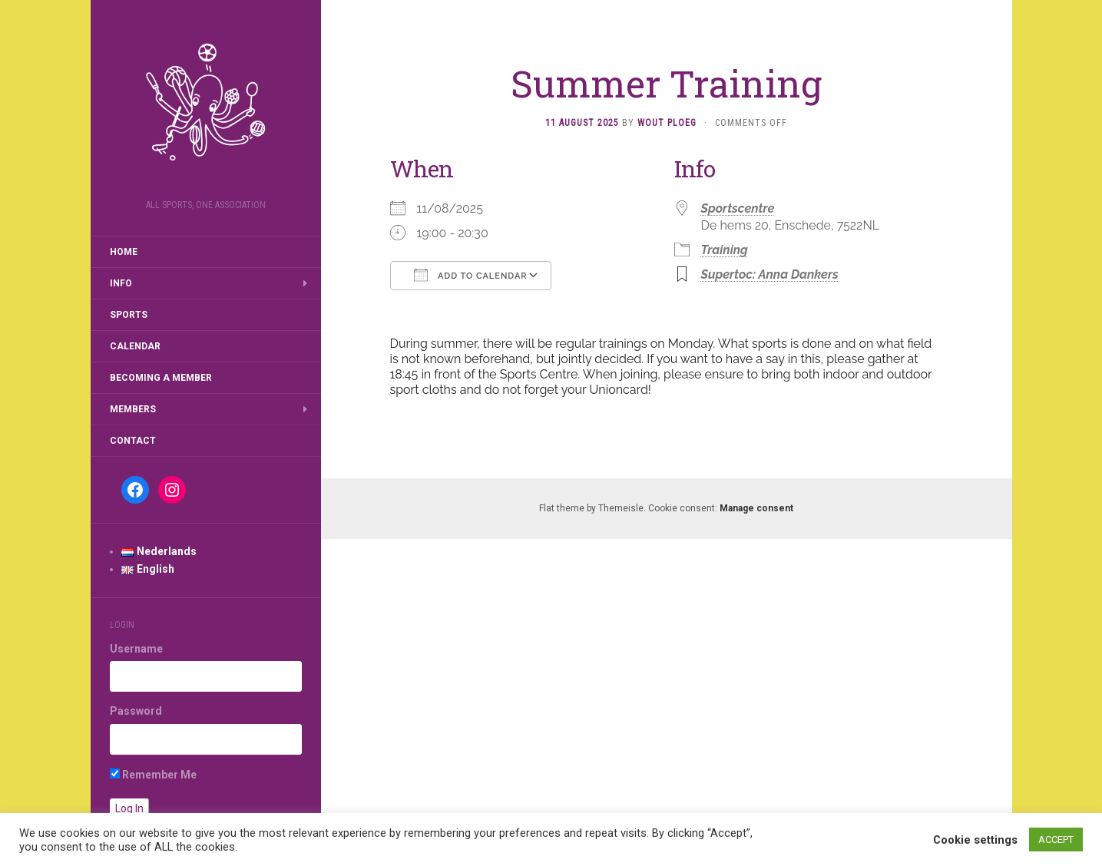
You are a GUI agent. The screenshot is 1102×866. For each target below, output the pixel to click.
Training (724, 250)
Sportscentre (738, 208)
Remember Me (153, 774)
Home (123, 251)
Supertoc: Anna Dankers (770, 274)
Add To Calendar (471, 275)
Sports (128, 314)
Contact (133, 440)
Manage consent (756, 508)
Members (133, 409)
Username (136, 649)
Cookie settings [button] (975, 840)
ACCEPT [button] (1056, 839)
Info (121, 283)
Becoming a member (161, 377)
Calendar (135, 346)
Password (136, 711)
